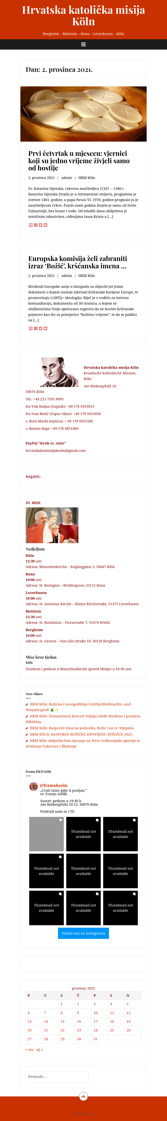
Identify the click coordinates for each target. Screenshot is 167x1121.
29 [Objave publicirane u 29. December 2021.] (63, 1039)
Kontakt (101, 1106)
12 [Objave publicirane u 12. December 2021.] (128, 1012)
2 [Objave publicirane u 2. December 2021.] (78, 1004)
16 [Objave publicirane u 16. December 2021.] (79, 1021)
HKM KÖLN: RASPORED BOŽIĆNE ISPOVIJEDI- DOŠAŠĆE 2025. (81, 734)
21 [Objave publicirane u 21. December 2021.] (46, 1030)
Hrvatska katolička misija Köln (83, 15)
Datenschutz (85, 1106)
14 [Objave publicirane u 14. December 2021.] (46, 1021)
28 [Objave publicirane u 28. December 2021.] (46, 1039)
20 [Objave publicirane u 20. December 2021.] (29, 1030)
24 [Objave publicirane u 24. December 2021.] (95, 1030)
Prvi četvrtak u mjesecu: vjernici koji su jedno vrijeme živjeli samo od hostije (79, 160)
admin (67, 177)
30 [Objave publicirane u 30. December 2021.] (79, 1039)
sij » (39, 1049)
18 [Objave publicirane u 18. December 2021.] (112, 1021)
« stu (29, 1049)
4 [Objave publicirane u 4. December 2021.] (111, 1004)
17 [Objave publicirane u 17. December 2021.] (95, 1021)
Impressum (68, 1106)
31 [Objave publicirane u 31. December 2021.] (95, 1039)
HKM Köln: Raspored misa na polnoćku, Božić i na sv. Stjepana (82, 728)
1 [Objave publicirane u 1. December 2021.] (62, 1004)
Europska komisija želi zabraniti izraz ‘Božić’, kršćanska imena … (77, 262)
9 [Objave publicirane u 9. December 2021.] (78, 1012)
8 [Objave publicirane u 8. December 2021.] (62, 1012)
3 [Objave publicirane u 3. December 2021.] (94, 1004)
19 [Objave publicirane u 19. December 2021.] (128, 1021)
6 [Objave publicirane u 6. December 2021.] (29, 1012)
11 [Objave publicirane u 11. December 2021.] (112, 1012)
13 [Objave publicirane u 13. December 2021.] (29, 1021)
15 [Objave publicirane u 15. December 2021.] (63, 1021)
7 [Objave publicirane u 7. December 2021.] (45, 1012)
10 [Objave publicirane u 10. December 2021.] (95, 1012)
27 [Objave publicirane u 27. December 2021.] (29, 1039)
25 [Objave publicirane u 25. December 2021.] (112, 1030)
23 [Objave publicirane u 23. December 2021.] (79, 1030)
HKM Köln (88, 177)
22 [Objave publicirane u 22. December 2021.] (63, 1030)
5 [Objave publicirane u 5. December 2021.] (128, 1004)
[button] (46, 834)
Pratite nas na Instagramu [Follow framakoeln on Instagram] (83, 933)
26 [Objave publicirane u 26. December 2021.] (128, 1030)
